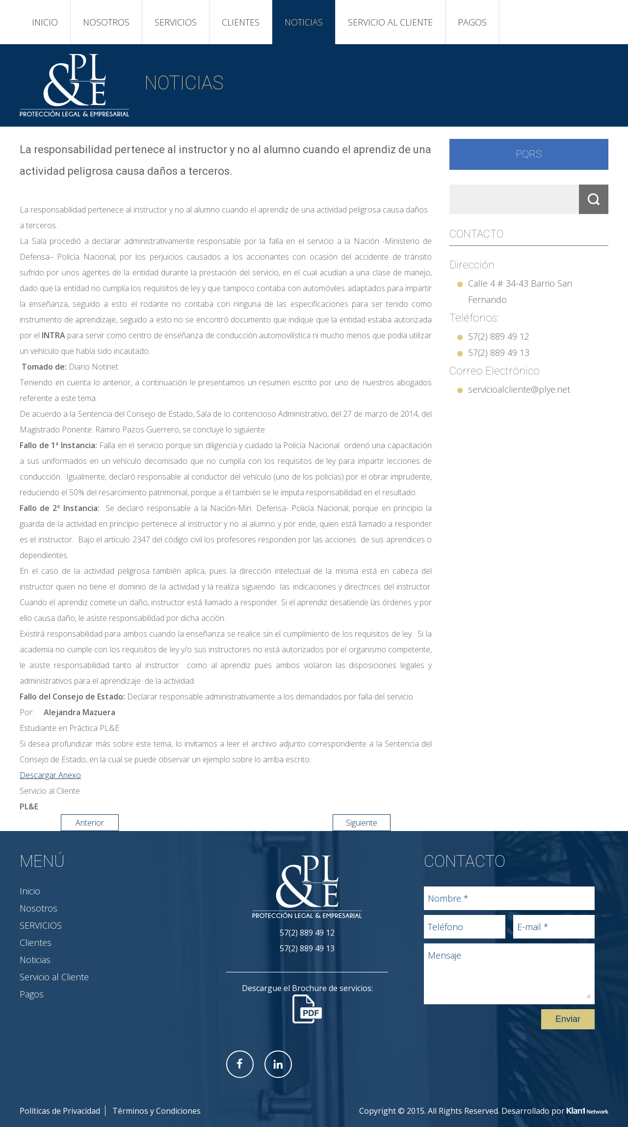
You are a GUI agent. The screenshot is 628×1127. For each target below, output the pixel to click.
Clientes (241, 22)
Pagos (472, 22)
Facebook (240, 1064)
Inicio (45, 22)
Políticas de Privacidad (60, 1110)
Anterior (90, 822)
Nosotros (106, 22)
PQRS (529, 154)
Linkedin (278, 1064)
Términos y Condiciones (156, 1110)
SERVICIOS (176, 22)
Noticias (304, 22)
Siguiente (361, 822)
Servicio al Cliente (390, 22)
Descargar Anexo (50, 775)
